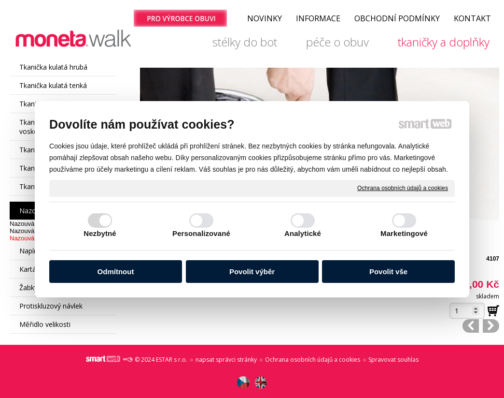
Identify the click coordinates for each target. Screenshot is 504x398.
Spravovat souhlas (393, 359)
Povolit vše (388, 271)
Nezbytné (100, 233)
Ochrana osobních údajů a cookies (402, 187)
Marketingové (404, 233)
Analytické (302, 233)
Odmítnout (116, 271)
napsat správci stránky (226, 359)
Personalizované (201, 233)
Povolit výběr (252, 271)
